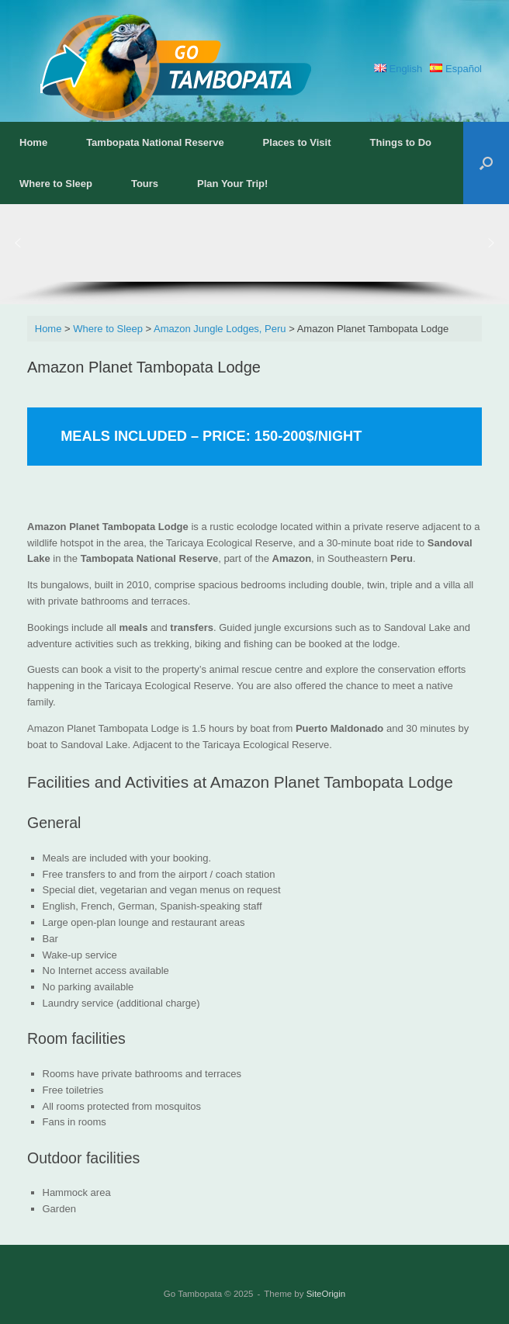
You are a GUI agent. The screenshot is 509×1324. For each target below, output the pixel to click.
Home (33, 142)
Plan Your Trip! (232, 183)
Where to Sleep (55, 183)
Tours (144, 183)
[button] (486, 163)
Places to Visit (297, 142)
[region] (254, 254)
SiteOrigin (326, 1293)
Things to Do (400, 142)
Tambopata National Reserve (154, 142)
